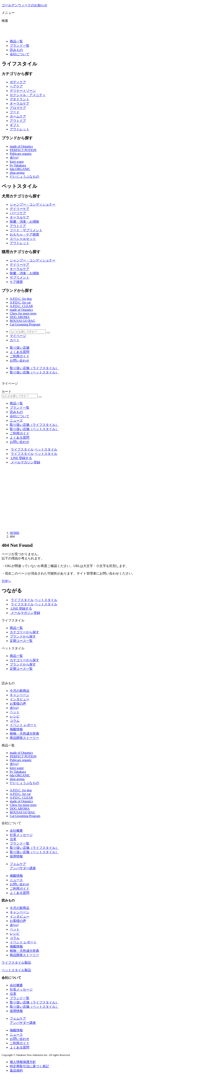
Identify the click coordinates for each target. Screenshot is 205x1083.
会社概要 (16, 830)
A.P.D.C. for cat (20, 302)
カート (15, 340)
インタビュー (19, 699)
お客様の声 (18, 703)
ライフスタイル (22, 449)
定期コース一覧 (21, 640)
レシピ (15, 716)
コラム (15, 720)
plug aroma (17, 172)
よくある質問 (19, 352)
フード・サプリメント (26, 230)
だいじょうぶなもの (24, 176)
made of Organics (21, 146)
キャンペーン (19, 695)
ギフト (15, 125)
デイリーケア (19, 208)
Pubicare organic (21, 153)
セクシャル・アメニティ (28, 95)
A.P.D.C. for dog (21, 298)
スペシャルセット (23, 238)
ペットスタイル (45, 449)
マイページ (18, 336)
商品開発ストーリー (24, 738)
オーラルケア (19, 103)
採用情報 (16, 856)
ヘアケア (16, 86)
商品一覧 (16, 41)
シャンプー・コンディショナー (32, 204)
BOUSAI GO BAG (22, 320)
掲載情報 (16, 729)
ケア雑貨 (16, 281)
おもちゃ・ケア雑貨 (24, 234)
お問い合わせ (19, 360)
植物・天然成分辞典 (24, 733)
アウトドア (18, 120)
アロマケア (18, 108)
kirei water (17, 161)
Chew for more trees (23, 313)
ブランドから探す (23, 636)
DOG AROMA (20, 317)
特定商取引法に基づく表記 (29, 1066)
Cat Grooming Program (25, 324)
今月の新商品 (19, 690)
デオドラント (19, 99)
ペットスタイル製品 (16, 970)
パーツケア (18, 213)
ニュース (16, 420)
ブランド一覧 (19, 45)
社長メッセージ (21, 835)
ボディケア (18, 82)
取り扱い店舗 (19, 347)
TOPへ (6, 581)
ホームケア (18, 116)
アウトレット (19, 129)
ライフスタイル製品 (16, 962)
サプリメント (19, 277)
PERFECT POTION (23, 150)
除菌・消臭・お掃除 (24, 221)
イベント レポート (23, 725)
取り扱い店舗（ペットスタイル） (34, 372)
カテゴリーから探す (24, 632)
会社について (19, 54)
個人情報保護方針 (23, 1062)
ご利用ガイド (19, 356)
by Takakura (18, 165)
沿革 (13, 839)
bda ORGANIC (20, 169)
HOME (14, 533)
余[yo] (14, 157)
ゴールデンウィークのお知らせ (24, 5)
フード (15, 112)
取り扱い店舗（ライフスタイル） (34, 368)
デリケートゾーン (23, 90)
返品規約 (16, 1070)
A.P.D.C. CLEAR (21, 306)
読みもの (16, 50)
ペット (15, 712)
